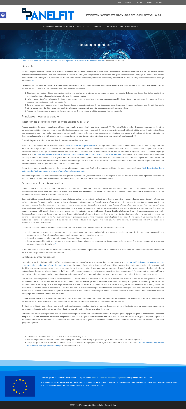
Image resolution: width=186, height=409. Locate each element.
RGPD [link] (81, 26)
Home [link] (24, 61)
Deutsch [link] (128, 2)
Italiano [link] (148, 2)
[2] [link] (55, 243)
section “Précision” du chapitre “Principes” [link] (80, 146)
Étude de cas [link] (36, 61)
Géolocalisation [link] (111, 27)
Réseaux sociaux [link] (131, 27)
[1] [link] (33, 80)
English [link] (118, 2)
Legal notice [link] (87, 405)
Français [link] (139, 2)
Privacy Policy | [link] (99, 405)
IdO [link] (121, 27)
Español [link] (159, 2)
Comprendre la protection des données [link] (59, 26)
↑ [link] (86, 337)
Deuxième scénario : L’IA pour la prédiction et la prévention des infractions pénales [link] (73, 61)
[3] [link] (132, 270)
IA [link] (90, 26)
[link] (3, 15)
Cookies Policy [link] (110, 405)
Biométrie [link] (99, 26)
